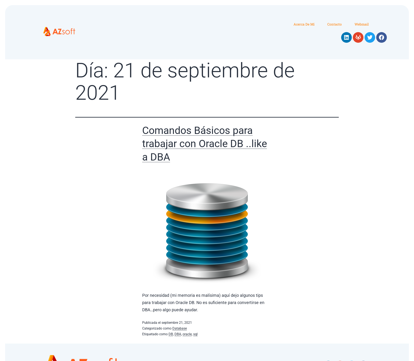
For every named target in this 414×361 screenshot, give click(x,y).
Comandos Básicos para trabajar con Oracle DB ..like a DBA (204, 143)
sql (195, 334)
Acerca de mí (304, 24)
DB (171, 334)
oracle (187, 334)
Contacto (334, 24)
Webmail (361, 24)
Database (179, 328)
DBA (177, 334)
